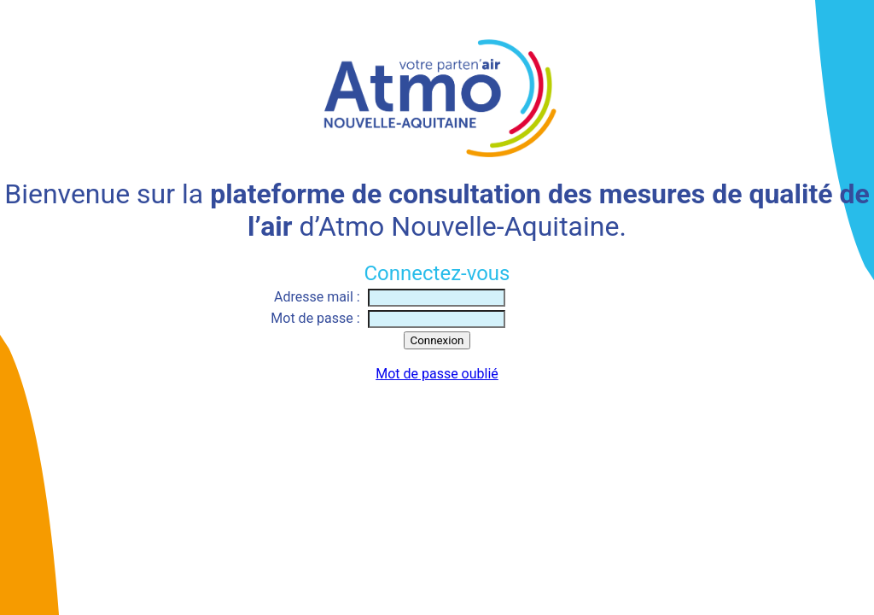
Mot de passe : (315, 318)
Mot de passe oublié (437, 374)
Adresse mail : (317, 297)
